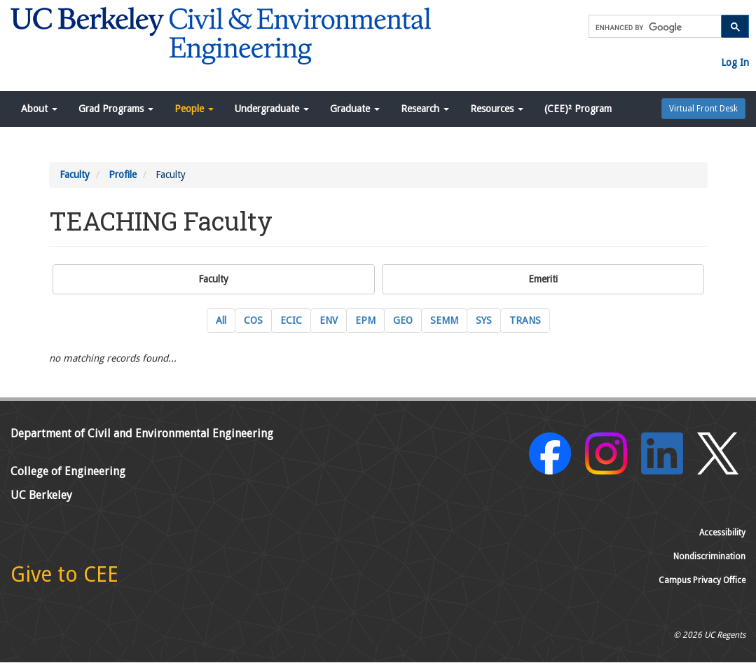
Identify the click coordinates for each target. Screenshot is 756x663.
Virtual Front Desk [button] (703, 109)
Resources (496, 108)
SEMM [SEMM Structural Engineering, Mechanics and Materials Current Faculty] (444, 320)
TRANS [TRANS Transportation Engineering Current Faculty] (525, 320)
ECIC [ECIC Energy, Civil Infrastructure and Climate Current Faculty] (291, 320)
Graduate (355, 108)
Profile (123, 174)
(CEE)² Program (578, 108)
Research (425, 108)
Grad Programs (115, 108)
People (194, 108)
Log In (735, 62)
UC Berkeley (41, 495)
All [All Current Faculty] (221, 320)
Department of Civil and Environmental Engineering (142, 433)
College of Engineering (68, 471)
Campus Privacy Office (702, 580)
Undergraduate (272, 108)
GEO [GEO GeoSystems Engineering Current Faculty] (403, 320)
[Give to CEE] (64, 578)
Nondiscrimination (709, 556)
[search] (654, 27)
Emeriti (543, 279)
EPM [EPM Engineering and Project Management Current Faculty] (365, 320)
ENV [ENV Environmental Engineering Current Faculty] (328, 320)
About (39, 108)
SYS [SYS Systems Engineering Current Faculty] (484, 320)
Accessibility (722, 533)
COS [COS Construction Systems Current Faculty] (253, 320)
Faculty (75, 174)
